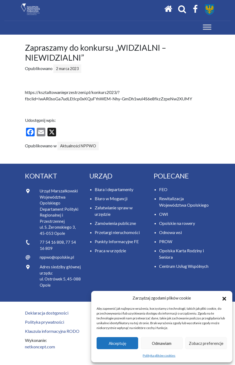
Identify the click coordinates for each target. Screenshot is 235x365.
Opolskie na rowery (177, 223)
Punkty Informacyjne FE (117, 241)
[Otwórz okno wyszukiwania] (182, 9)
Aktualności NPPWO (78, 146)
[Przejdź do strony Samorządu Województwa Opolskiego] (209, 9)
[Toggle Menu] (207, 27)
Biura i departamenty (114, 189)
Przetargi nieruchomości (117, 232)
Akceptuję (117, 343)
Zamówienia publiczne (115, 223)
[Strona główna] (168, 9)
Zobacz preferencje (206, 343)
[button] (224, 298)
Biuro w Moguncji (111, 198)
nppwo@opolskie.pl (57, 257)
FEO (163, 189)
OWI (163, 214)
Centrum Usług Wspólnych (183, 266)
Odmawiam (161, 343)
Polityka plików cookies (159, 355)
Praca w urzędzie (110, 250)
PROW (165, 241)
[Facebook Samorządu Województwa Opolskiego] (195, 9)
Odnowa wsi (170, 232)
